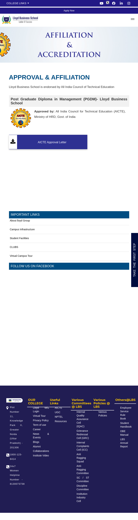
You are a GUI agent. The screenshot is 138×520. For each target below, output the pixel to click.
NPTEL (59, 416)
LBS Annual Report (124, 443)
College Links (16, 3)
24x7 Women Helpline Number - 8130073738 (16, 475)
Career (37, 429)
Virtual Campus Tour (21, 255)
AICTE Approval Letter (52, 142)
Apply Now (69, 10)
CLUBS (14, 247)
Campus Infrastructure (22, 229)
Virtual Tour (39, 415)
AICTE (58, 407)
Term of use (39, 424)
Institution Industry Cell (82, 497)
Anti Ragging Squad (81, 458)
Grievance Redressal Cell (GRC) (83, 434)
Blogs (36, 442)
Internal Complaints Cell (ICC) (83, 446)
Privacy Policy (41, 420)
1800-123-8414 (16, 456)
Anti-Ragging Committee (83, 470)
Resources (61, 421)
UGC (57, 412)
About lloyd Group (20, 220)
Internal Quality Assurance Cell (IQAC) (82, 419)
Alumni (37, 446)
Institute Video (41, 455)
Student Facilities (19, 238)
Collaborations (41, 451)
